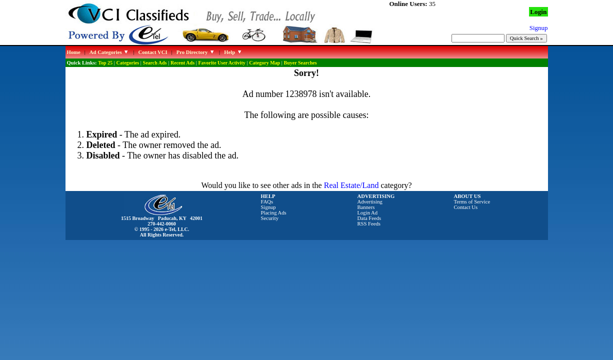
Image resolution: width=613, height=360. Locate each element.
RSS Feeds (369, 223)
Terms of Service (472, 201)
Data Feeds (370, 218)
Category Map (264, 63)
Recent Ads (182, 63)
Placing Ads (273, 213)
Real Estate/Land (351, 185)
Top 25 (105, 63)
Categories (128, 63)
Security (270, 218)
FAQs (267, 201)
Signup (268, 207)
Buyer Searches (300, 63)
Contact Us (466, 207)
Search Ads (155, 63)
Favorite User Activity (222, 63)
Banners (366, 207)
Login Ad (368, 213)
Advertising (370, 201)
